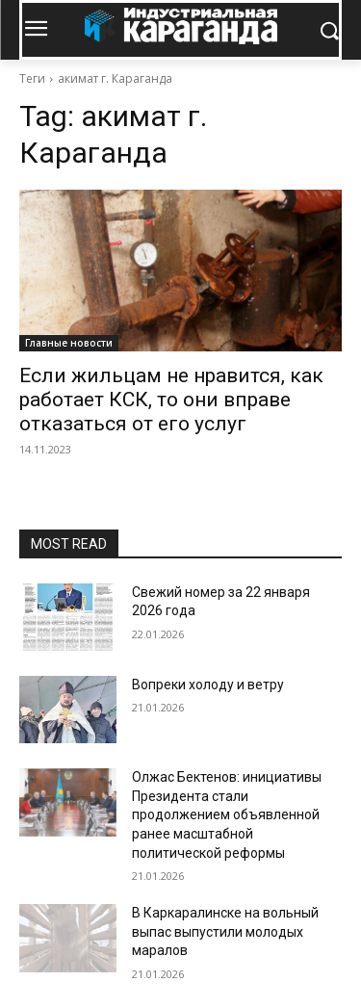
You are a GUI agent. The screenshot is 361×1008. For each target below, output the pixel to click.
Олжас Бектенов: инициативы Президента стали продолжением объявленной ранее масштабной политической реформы (227, 814)
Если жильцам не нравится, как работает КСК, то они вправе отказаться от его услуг (171, 399)
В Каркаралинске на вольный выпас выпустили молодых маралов (225, 931)
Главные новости (69, 342)
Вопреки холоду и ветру (208, 684)
